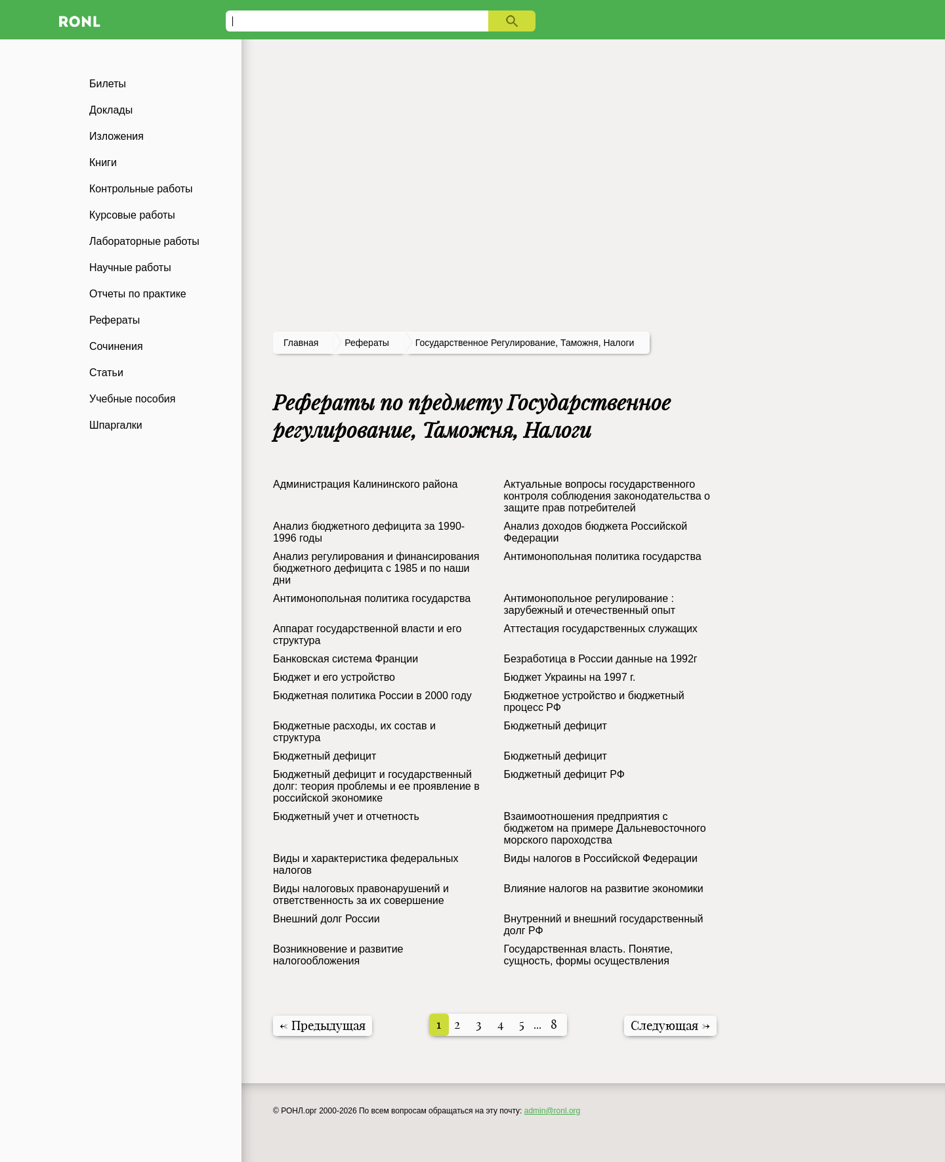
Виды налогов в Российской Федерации (601, 858)
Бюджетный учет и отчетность (346, 816)
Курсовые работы (132, 215)
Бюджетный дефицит (555, 725)
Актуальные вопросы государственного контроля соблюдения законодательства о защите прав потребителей (607, 496)
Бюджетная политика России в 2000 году (372, 695)
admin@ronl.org (552, 1110)
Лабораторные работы (144, 241)
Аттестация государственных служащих (601, 628)
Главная (301, 342)
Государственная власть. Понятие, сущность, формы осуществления (588, 954)
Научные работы (130, 267)
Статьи (106, 372)
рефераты (367, 342)
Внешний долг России (326, 918)
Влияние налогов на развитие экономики (604, 888)
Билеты (107, 83)
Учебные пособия (132, 398)
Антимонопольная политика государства (603, 556)
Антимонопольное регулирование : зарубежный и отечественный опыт (589, 604)
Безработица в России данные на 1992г (601, 658)
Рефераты (114, 320)
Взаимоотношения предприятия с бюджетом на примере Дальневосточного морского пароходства (605, 828)
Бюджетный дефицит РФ (564, 774)
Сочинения (116, 346)
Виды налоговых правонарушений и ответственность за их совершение (361, 894)
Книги (103, 162)
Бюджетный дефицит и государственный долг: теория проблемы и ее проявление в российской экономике (376, 786)
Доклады (111, 110)
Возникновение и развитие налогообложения (338, 954)
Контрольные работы (141, 188)
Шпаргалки (115, 425)
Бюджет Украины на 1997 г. (570, 677)
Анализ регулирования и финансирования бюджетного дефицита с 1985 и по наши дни (376, 568)
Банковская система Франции (345, 658)
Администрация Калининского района (365, 484)
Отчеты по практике (137, 293)
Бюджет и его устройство (334, 677)
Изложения (116, 136)
